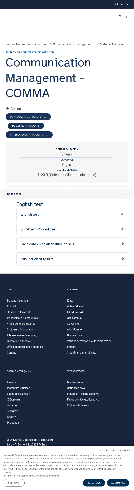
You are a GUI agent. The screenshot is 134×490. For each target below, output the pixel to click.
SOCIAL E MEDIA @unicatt (19, 371)
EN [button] (126, 17)
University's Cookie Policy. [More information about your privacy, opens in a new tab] (47, 475)
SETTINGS (13, 482)
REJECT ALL (93, 482)
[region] (67, 468)
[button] (120, 16)
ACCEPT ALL (118, 482)
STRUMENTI (73, 289)
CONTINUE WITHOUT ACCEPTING (115, 450)
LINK (9, 289)
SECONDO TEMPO (76, 371)
